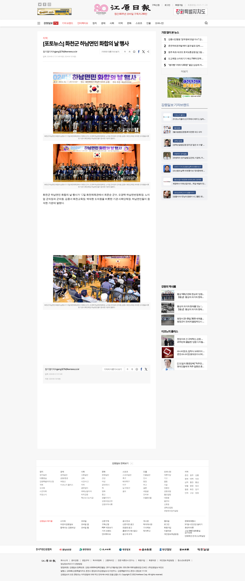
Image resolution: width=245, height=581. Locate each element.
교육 (83, 478)
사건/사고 (85, 481)
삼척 (186, 482)
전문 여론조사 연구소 (126, 560)
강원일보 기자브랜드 (175, 104)
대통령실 (43, 478)
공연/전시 (105, 484)
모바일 (84, 521)
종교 (103, 494)
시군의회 (43, 491)
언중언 (166, 488)
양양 (197, 493)
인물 (148, 23)
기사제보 (146, 527)
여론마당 (167, 475)
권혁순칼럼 (168, 507)
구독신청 (156, 5)
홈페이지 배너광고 (129, 530)
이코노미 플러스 (179, 115)
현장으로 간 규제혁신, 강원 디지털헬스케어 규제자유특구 (202, 338)
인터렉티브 (82, 23)
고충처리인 (109, 560)
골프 (124, 491)
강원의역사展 (107, 504)
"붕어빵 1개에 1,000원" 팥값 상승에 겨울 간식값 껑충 (191, 64)
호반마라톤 (189, 527)
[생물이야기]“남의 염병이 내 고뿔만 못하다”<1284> (192, 196)
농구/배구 (126, 488)
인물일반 (146, 475)
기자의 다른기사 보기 (110, 51)
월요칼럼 (177, 128)
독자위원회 (97, 560)
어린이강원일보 (66, 524)
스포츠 (139, 23)
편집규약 (85, 560)
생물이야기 (106, 497)
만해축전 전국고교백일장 (195, 536)
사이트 (63, 521)
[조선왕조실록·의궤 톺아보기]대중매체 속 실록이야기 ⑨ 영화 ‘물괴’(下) (200, 170)
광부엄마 (84, 488)
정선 (197, 485)
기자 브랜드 (67, 23)
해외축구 (126, 481)
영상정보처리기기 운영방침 (71, 564)
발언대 (166, 501)
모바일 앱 (85, 524)
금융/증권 (64, 478)
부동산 (63, 481)
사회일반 (84, 475)
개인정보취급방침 (171, 534)
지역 (120, 23)
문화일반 (105, 475)
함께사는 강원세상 (67, 527)
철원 (186, 489)
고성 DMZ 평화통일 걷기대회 (192, 531)
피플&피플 (147, 497)
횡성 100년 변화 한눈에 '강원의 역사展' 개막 (196, 294)
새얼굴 (145, 491)
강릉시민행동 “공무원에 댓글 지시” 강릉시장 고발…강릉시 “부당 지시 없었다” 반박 (204, 39)
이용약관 (167, 530)
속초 (197, 478)
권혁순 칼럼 (178, 141)
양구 (197, 489)
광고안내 (126, 521)
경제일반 (63, 475)
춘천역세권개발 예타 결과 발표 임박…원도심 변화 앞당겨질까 (195, 45)
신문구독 (105, 521)
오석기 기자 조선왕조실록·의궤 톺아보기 (187, 167)
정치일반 (43, 475)
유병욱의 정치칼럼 (180, 154)
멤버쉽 (166, 521)
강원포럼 (167, 491)
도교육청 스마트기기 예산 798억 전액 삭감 (187, 58)
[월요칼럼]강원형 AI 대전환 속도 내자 (187, 132)
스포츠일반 (126, 475)
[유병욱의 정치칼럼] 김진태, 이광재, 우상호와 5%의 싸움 (195, 157)
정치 (94, 23)
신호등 (166, 504)
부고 (145, 484)
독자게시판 (147, 524)
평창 (191, 485)
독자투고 (146, 530)
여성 (103, 481)
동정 (145, 481)
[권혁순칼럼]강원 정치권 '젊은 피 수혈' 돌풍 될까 (191, 144)
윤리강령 (74, 560)
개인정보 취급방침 (167, 560)
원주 (191, 475)
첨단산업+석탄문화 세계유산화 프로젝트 (187, 179)
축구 (124, 478)
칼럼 (166, 481)
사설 (166, 484)
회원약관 (152, 560)
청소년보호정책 (184, 560)
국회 (41, 484)
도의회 (42, 488)
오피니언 (159, 23)
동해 (186, 478)
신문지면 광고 (128, 524)
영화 (103, 491)
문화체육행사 (190, 521)
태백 (191, 478)
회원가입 (179, 5)
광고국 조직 (127, 534)
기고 (166, 478)
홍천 (191, 482)
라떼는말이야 (86, 491)
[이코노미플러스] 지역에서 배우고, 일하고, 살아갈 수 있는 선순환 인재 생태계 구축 (205, 119)
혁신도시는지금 (87, 497)
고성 (191, 493)
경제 (103, 23)
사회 (112, 23)
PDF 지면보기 (107, 527)
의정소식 (43, 494)
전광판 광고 (127, 527)
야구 (124, 484)
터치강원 (84, 494)
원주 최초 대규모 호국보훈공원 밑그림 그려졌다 (189, 52)
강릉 (197, 475)
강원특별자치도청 (47, 481)
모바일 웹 (85, 527)
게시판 (146, 521)
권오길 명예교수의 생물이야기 (184, 192)
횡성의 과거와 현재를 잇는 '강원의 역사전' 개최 (197, 306)
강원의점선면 (107, 501)
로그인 (167, 5)
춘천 (186, 475)
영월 (186, 485)
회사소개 (64, 560)
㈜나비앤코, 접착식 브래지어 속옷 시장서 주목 (197, 351)
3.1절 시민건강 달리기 (194, 524)
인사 (145, 478)
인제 (186, 493)
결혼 (145, 488)
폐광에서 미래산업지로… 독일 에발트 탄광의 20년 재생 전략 (196, 183)
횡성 (197, 482)
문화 (129, 23)
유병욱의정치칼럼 (171, 510)
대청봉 (166, 497)
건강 (103, 478)
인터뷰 (145, 494)
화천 (191, 489)
